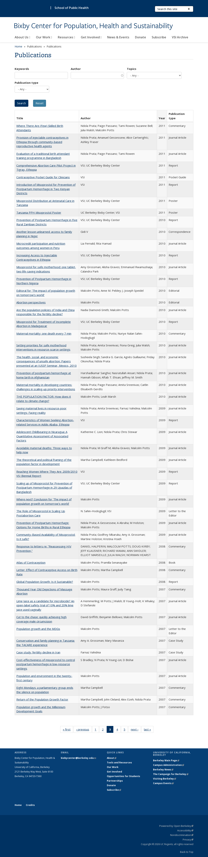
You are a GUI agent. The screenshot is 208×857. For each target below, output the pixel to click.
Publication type (26, 83)
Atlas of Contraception (30, 562)
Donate (140, 37)
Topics (131, 69)
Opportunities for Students (123, 776)
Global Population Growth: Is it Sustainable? (44, 582)
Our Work (44, 37)
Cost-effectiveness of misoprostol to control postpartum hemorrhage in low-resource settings (45, 664)
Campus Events (163, 783)
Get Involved (91, 37)
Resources (66, 37)
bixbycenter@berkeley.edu (78, 758)
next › (136, 730)
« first (68, 730)
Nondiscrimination (181, 835)
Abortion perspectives (31, 302)
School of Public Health (72, 8)
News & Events (118, 37)
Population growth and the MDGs (38, 629)
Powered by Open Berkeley (176, 826)
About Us (22, 37)
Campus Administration (168, 765)
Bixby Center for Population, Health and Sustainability (93, 26)
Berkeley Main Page (166, 760)
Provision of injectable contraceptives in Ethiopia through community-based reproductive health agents (42, 142)
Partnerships (115, 780)
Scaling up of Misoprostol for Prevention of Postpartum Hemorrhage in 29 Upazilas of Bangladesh (44, 487)
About (111, 758)
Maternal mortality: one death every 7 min (43, 333)
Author (76, 69)
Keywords (22, 69)
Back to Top (186, 852)
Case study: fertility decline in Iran (38, 652)
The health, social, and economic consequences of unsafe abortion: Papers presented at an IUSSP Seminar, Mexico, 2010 (46, 361)
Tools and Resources (119, 762)
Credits (30, 805)
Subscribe (159, 37)
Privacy (188, 839)
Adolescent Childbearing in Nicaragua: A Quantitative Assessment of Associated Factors (42, 436)
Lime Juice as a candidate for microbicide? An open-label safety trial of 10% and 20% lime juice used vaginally (45, 605)
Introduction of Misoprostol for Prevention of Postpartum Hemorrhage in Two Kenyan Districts (45, 189)
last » (148, 730)
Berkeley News (163, 769)
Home (18, 46)
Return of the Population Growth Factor (42, 699)
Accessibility (185, 830)
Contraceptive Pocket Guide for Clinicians (43, 177)
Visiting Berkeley (164, 778)
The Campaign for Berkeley (170, 774)
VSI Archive (180, 37)
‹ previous (84, 730)
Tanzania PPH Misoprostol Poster (38, 212)
